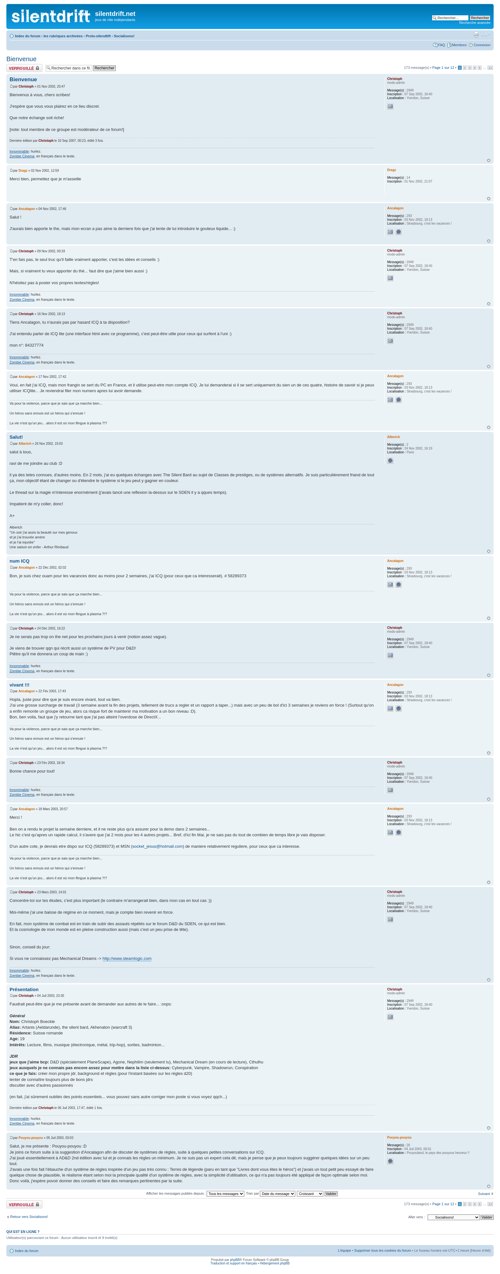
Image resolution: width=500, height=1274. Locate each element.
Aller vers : (416, 1217)
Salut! (16, 437)
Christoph (25, 86)
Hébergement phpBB (275, 1263)
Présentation (24, 989)
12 (490, 67)
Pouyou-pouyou (30, 1138)
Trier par (270, 1193)
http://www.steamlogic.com (127, 958)
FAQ (441, 45)
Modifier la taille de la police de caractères (485, 35)
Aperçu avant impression (476, 35)
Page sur (443, 67)
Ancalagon (26, 209)
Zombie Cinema (22, 156)
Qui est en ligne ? (23, 1232)
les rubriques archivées (63, 36)
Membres (459, 45)
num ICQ (20, 561)
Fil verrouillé (24, 68)
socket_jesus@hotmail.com (157, 846)
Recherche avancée (474, 23)
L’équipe (344, 1250)
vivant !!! (20, 684)
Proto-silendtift (98, 36)
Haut (488, 160)
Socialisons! (124, 36)
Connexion (482, 45)
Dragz (22, 170)
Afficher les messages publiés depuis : (195, 1193)
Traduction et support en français (233, 1263)
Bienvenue (21, 58)
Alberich (24, 443)
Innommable (19, 151)
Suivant (484, 1194)
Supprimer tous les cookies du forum (382, 1250)
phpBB (234, 1260)
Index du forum (27, 36)
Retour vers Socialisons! (29, 1217)
